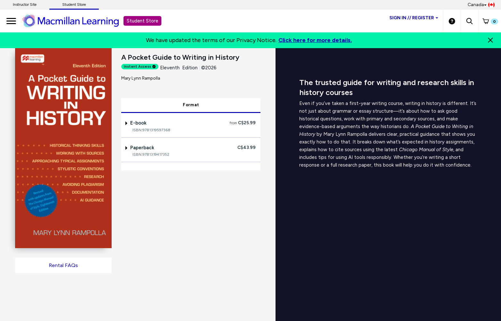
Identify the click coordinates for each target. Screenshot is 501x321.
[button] (469, 21)
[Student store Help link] (452, 21)
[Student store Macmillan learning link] (75, 20)
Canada (481, 5)
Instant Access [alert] (140, 67)
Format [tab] (191, 104)
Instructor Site (25, 4)
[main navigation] (11, 21)
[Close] (490, 40)
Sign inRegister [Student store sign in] (413, 18)
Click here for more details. (315, 40)
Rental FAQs (63, 265)
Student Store (74, 4)
